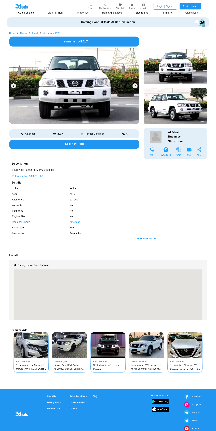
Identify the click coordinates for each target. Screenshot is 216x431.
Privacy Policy (54, 402)
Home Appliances (112, 12)
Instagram (192, 404)
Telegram (192, 412)
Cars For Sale (26, 12)
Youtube (191, 428)
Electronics (142, 12)
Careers (73, 408)
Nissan (23, 33)
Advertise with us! (78, 396)
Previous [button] (13, 85)
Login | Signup (165, 6)
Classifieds (191, 12)
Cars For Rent (55, 12)
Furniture (167, 12)
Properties (83, 12)
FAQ (95, 396)
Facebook (192, 396)
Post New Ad (190, 6)
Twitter (191, 420)
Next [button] (135, 85)
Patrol (35, 33)
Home (12, 33)
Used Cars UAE (77, 402)
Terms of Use (53, 408)
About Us (51, 396)
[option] (74, 86)
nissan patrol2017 (52, 33)
